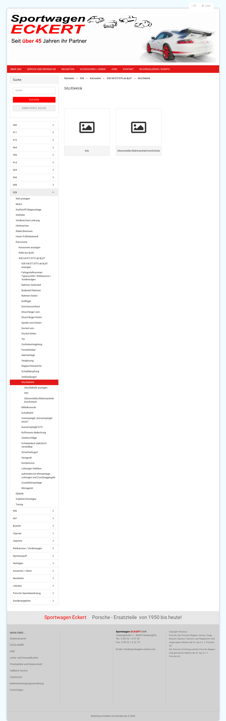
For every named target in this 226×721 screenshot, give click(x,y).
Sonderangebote (21, 600)
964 (15, 147)
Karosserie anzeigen (29, 247)
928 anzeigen (23, 198)
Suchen (34, 99)
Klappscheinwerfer (31, 365)
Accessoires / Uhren (93, 69)
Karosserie (21, 242)
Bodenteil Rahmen (31, 290)
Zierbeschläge (29, 437)
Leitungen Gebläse (31, 468)
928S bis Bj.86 (26, 252)
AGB (12, 651)
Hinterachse (22, 225)
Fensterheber (28, 349)
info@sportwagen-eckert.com (139, 649)
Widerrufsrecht (18, 638)
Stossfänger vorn (30, 312)
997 (15, 518)
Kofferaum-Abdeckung (33, 432)
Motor (19, 204)
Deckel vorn (27, 328)
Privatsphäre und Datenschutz (26, 664)
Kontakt (128, 69)
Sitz (26, 393)
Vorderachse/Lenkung (28, 220)
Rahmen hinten (29, 295)
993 (15, 154)
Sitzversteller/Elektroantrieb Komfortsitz (39, 400)
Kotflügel (26, 301)
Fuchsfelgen (16, 689)
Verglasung (27, 360)
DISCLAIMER (17, 644)
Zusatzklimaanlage (31, 482)
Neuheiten (67, 69)
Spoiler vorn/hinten (31, 322)
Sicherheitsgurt (29, 452)
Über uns (15, 69)
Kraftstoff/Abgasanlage (28, 209)
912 (15, 140)
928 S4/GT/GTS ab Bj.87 (32, 258)
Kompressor (27, 463)
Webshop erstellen (101, 716)
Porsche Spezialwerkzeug (27, 593)
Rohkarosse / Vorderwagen (27, 548)
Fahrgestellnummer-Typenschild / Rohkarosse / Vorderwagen (36, 276)
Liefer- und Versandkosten (24, 657)
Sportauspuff (20, 555)
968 (15, 184)
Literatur (17, 585)
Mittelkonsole (28, 407)
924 (15, 169)
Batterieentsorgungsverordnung (27, 683)
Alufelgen (18, 563)
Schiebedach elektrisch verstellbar (34, 445)
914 (15, 162)
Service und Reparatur (41, 69)
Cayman (17, 533)
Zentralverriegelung (31, 344)
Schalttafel (27, 412)
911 (15, 132)
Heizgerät (26, 457)
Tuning (19, 504)
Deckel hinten (28, 333)
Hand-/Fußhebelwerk (27, 236)
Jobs (114, 69)
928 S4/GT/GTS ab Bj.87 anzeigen (34, 265)
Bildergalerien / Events (154, 69)
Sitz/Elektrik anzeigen (35, 387)
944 (15, 177)
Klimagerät (27, 488)
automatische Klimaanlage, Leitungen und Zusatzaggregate (38, 475)
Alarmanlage (28, 355)
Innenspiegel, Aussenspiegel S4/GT (36, 420)
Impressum (16, 677)
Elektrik (20, 493)
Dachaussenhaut (30, 306)
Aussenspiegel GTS (32, 427)
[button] (194, 6)
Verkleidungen (29, 376)
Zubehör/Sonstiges (26, 499)
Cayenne (17, 540)
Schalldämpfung (30, 371)
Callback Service (19, 670)
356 (15, 125)
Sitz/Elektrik (27, 382)
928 (15, 192)
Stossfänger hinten (31, 317)
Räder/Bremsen (24, 231)
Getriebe (20, 214)
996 (15, 510)
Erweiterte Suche (34, 108)
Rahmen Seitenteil (31, 284)
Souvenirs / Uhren (22, 570)
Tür (23, 339)
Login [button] (206, 5)
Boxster (17, 525)
